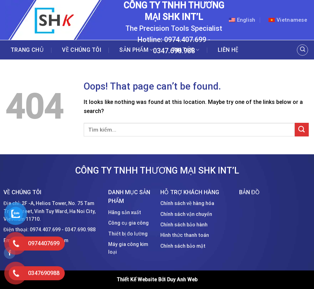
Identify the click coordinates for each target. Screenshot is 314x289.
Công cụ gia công (128, 223)
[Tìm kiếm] (302, 50)
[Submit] (302, 129)
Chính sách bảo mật (182, 246)
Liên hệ (228, 50)
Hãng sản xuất (124, 212)
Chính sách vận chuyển (186, 214)
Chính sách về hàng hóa (187, 203)
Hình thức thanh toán (184, 235)
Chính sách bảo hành (184, 224)
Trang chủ (27, 50)
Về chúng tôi (81, 50)
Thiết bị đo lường (128, 234)
